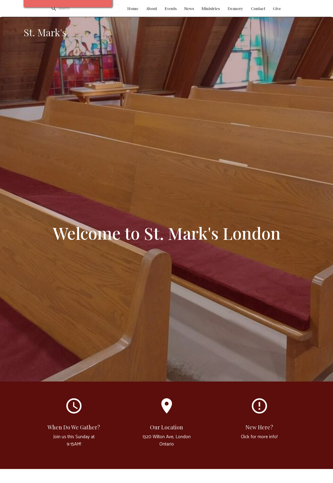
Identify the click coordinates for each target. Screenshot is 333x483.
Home (132, 8)
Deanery (235, 8)
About (151, 8)
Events (171, 8)
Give (277, 8)
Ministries (211, 8)
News (189, 8)
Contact (258, 8)
